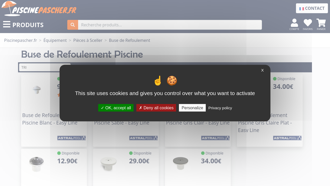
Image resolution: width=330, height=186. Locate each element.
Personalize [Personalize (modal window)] (192, 107)
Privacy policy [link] (220, 107)
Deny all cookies (156, 107)
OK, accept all (116, 107)
